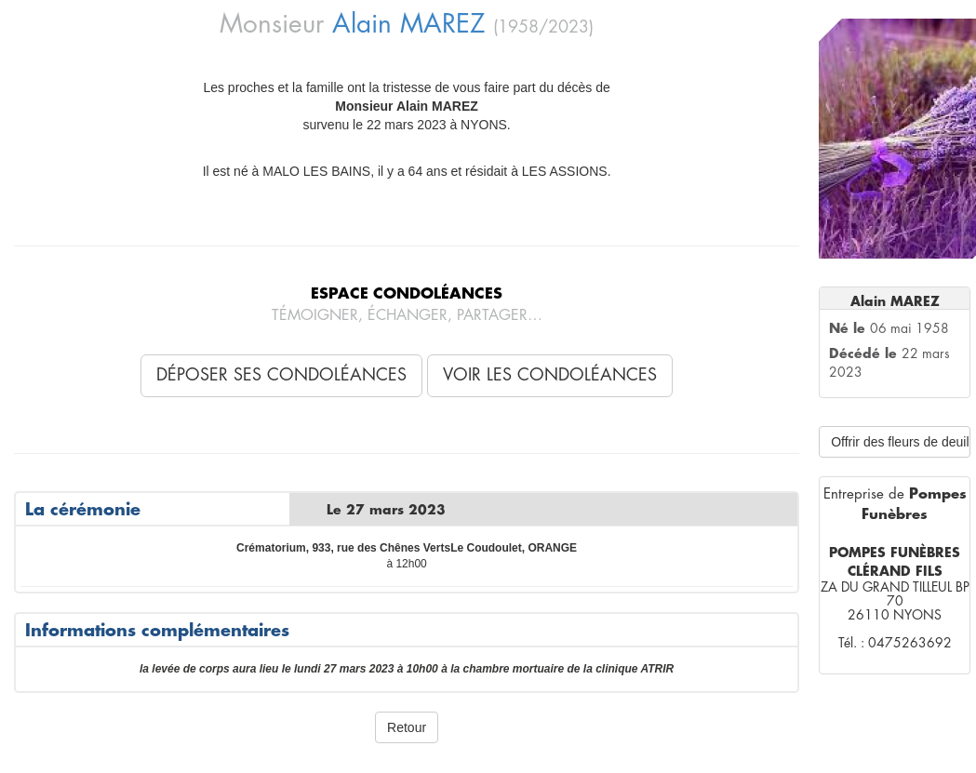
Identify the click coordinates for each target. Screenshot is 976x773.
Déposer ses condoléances (281, 375)
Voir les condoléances (550, 375)
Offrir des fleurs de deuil (900, 441)
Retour (406, 727)
